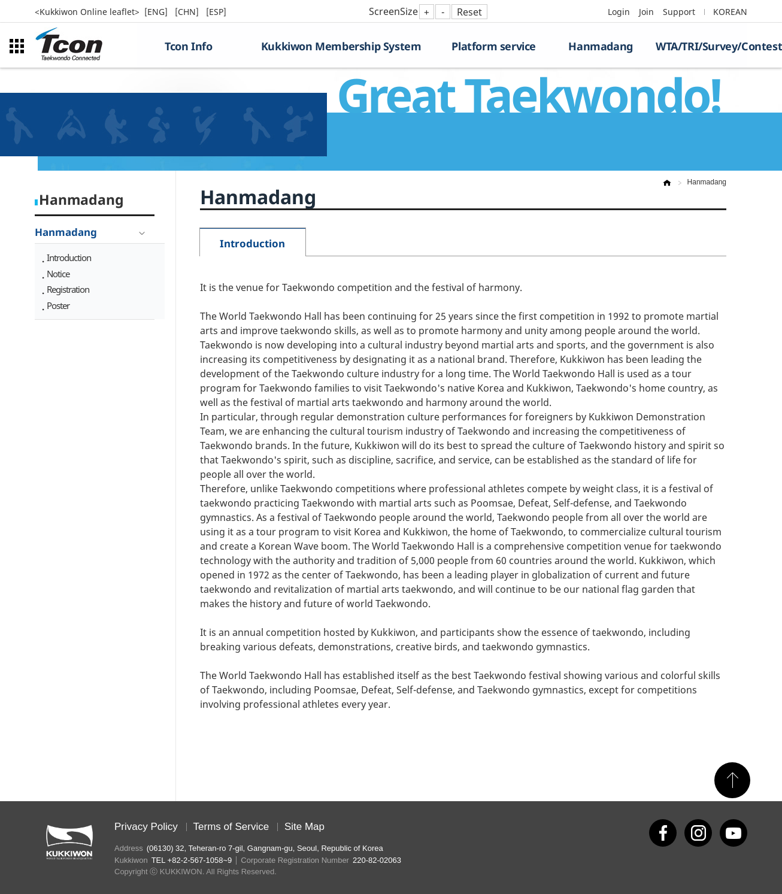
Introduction (69, 257)
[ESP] (216, 11)
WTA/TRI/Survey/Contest (701, 46)
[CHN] (188, 11)
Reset (469, 12)
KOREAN (730, 11)
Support (679, 11)
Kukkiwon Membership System (341, 46)
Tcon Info (188, 46)
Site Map (304, 826)
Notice (58, 274)
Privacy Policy (146, 826)
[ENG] (157, 11)
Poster (58, 305)
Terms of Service (231, 826)
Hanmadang (600, 46)
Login (619, 11)
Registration (68, 289)
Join (646, 11)
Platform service (493, 46)
